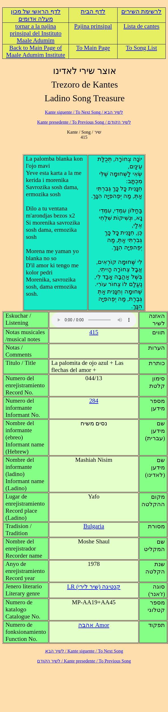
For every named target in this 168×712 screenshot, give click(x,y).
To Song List (141, 47)
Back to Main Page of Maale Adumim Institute (35, 51)
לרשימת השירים (141, 11)
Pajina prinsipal (93, 26)
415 (93, 332)
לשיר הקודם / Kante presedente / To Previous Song (84, 122)
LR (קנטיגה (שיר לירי (93, 586)
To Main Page (93, 47)
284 (93, 400)
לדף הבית (93, 11)
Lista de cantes (142, 26)
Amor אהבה (93, 625)
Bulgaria (93, 526)
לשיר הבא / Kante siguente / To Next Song (84, 112)
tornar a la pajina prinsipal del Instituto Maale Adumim (35, 33)
